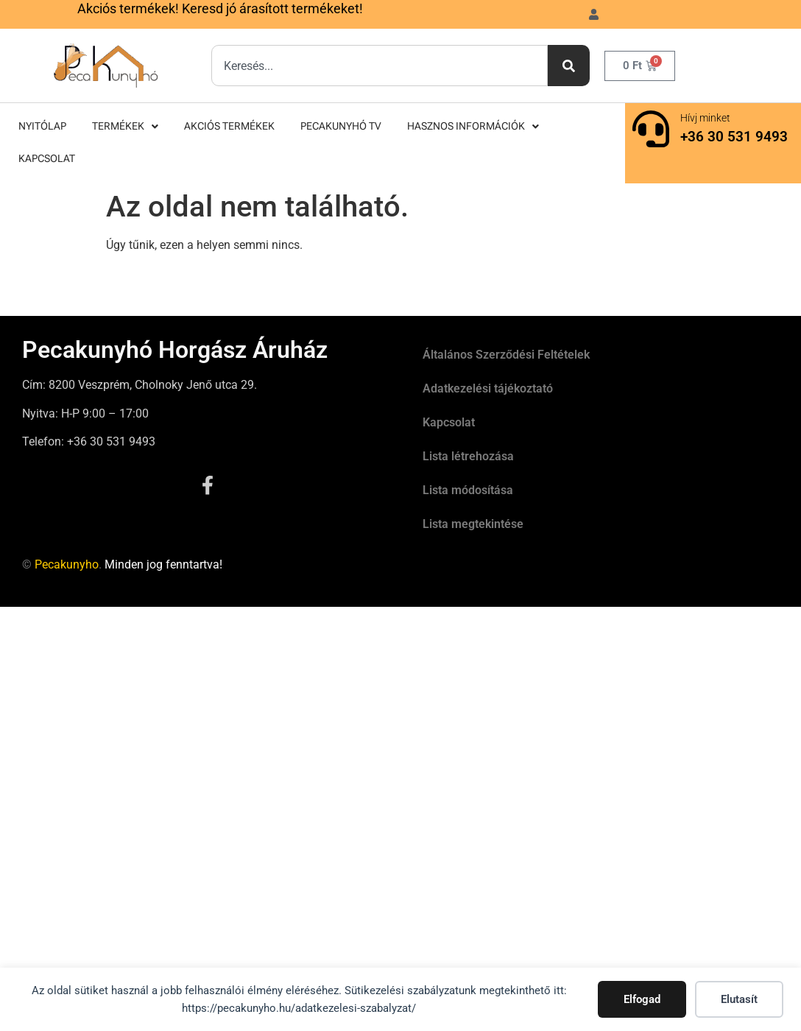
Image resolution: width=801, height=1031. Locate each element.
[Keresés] (569, 65)
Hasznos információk (473, 126)
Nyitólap (42, 126)
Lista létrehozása (468, 456)
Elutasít (739, 999)
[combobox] (379, 65)
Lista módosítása (468, 490)
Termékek (125, 126)
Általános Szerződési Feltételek (506, 355)
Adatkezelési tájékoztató (488, 388)
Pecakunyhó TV (340, 126)
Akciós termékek (229, 126)
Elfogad (642, 999)
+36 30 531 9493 (734, 136)
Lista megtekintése (473, 524)
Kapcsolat (46, 158)
